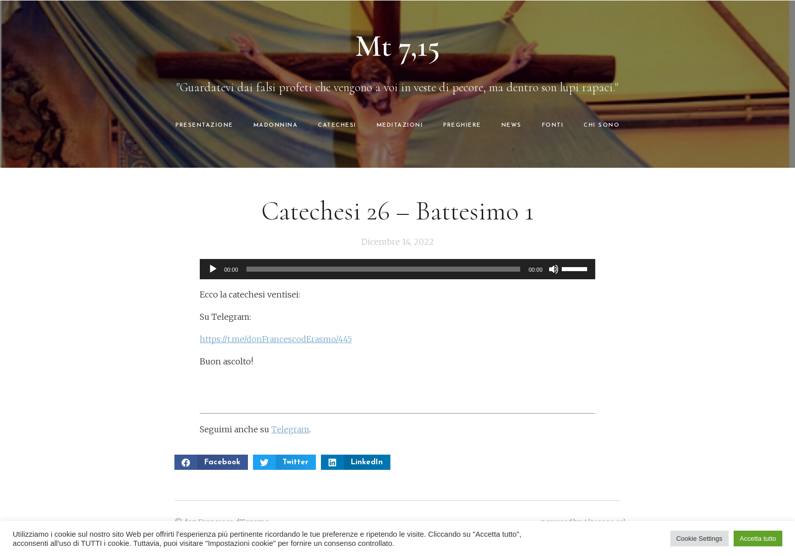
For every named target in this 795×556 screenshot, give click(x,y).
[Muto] (554, 269)
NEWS (511, 125)
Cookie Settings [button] (699, 538)
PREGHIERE (462, 125)
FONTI (553, 125)
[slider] (383, 269)
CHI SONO (602, 125)
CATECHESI (337, 125)
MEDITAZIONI (400, 125)
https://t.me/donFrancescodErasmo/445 (276, 339)
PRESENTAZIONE (204, 125)
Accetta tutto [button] (758, 538)
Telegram (290, 429)
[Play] (213, 269)
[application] (397, 269)
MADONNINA (276, 125)
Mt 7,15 (397, 46)
